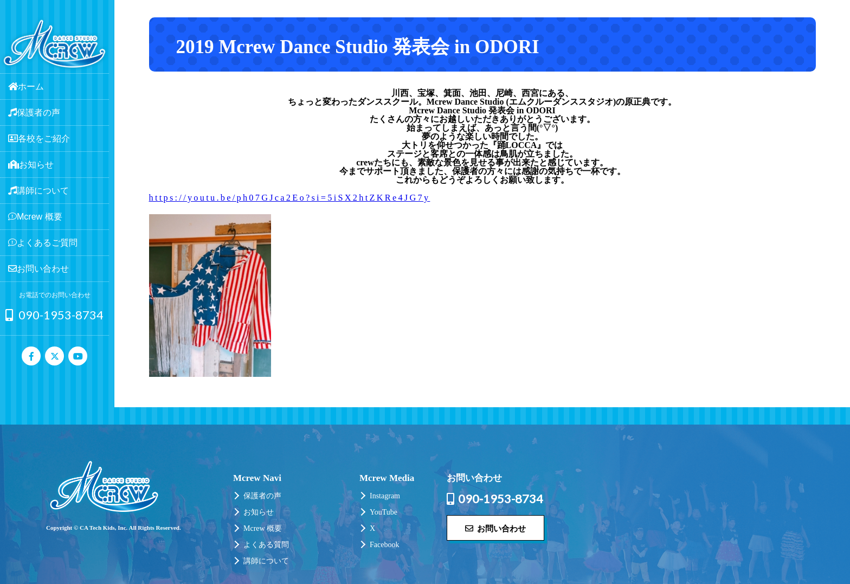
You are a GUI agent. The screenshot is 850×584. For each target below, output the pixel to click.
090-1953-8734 (54, 314)
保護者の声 (262, 496)
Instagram (385, 496)
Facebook (384, 545)
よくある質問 (266, 545)
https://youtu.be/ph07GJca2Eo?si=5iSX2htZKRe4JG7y (289, 197)
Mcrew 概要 (262, 528)
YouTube (383, 512)
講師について (266, 561)
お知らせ (258, 512)
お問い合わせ (495, 528)
